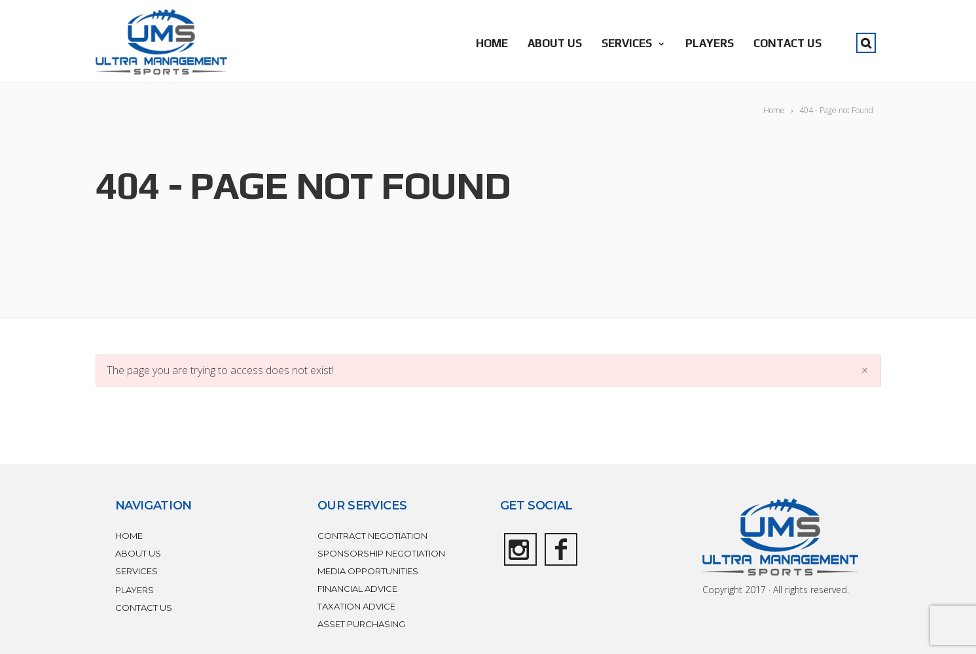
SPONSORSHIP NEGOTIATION (381, 553)
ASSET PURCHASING (361, 624)
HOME (492, 43)
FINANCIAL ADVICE (357, 588)
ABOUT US (555, 43)
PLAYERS (709, 43)
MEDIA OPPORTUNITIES (367, 571)
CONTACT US (787, 43)
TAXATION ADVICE (356, 606)
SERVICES (634, 43)
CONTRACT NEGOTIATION (372, 535)
